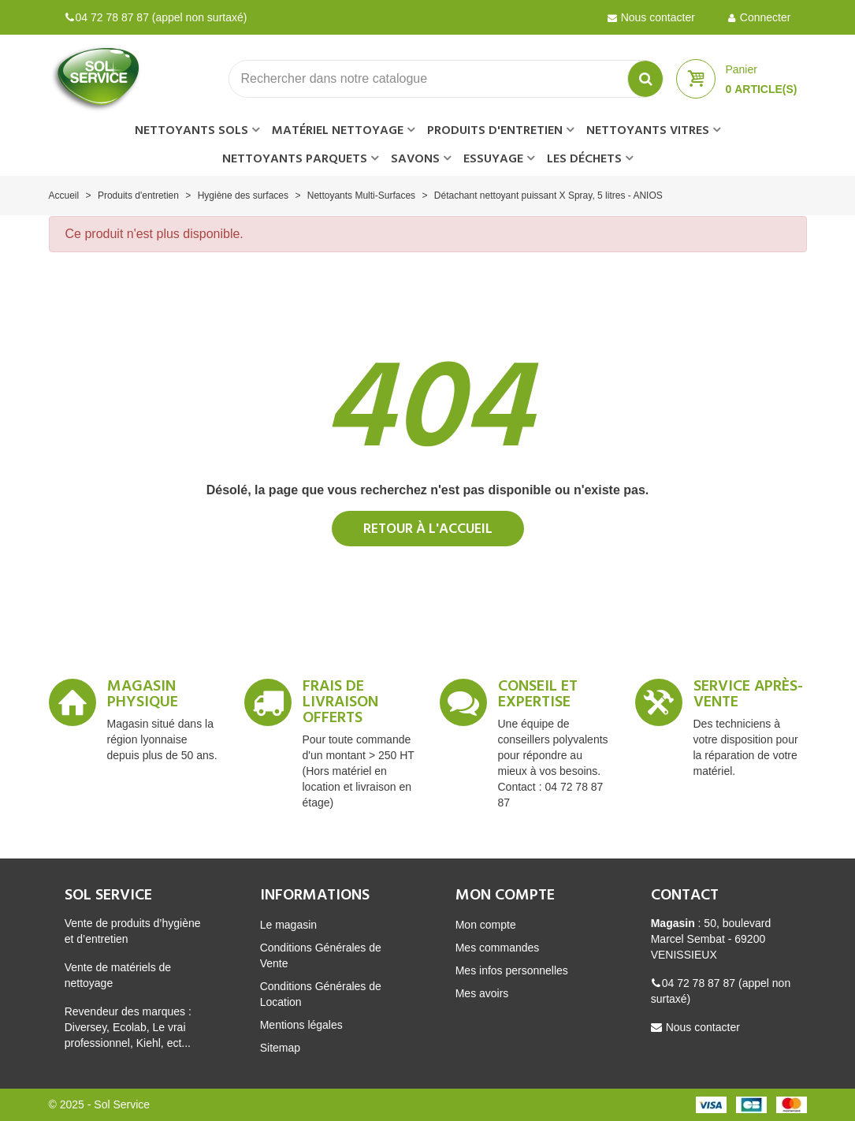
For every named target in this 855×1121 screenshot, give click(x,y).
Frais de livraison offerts (340, 705)
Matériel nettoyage (337, 131)
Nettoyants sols (191, 131)
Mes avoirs (482, 993)
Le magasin (288, 924)
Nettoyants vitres (647, 131)
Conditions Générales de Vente (320, 955)
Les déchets (584, 159)
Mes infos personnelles (511, 970)
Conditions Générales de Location (320, 994)
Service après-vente (748, 697)
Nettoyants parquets (294, 159)
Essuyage (493, 159)
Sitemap (280, 1047)
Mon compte (485, 924)
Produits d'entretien (495, 131)
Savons (415, 159)
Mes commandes (497, 947)
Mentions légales (301, 1025)
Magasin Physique (142, 697)
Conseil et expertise (538, 697)
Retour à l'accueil (428, 529)
